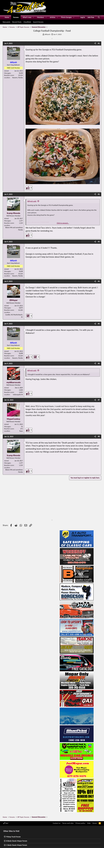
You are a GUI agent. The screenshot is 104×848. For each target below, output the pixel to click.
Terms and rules (68, 823)
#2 (99, 194)
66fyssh (47, 34)
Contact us (56, 823)
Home (7, 17)
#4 (99, 281)
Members (40, 17)
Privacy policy (80, 823)
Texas (21, 431)
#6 (99, 363)
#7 (99, 400)
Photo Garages (66, 17)
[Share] (95, 43)
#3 (99, 242)
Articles (52, 17)
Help (88, 823)
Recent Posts (16, 22)
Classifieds (27, 22)
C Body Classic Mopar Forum (16, 845)
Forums (16, 17)
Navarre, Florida (17, 78)
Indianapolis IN (18, 395)
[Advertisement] (28, 502)
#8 (99, 436)
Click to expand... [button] (63, 223)
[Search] (98, 17)
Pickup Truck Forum (13, 837)
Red (5, 823)
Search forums (38, 22)
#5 (99, 324)
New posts (6, 22)
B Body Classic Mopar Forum (16, 841)
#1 (99, 43)
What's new (27, 17)
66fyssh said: (32, 201)
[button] (33, 17)
